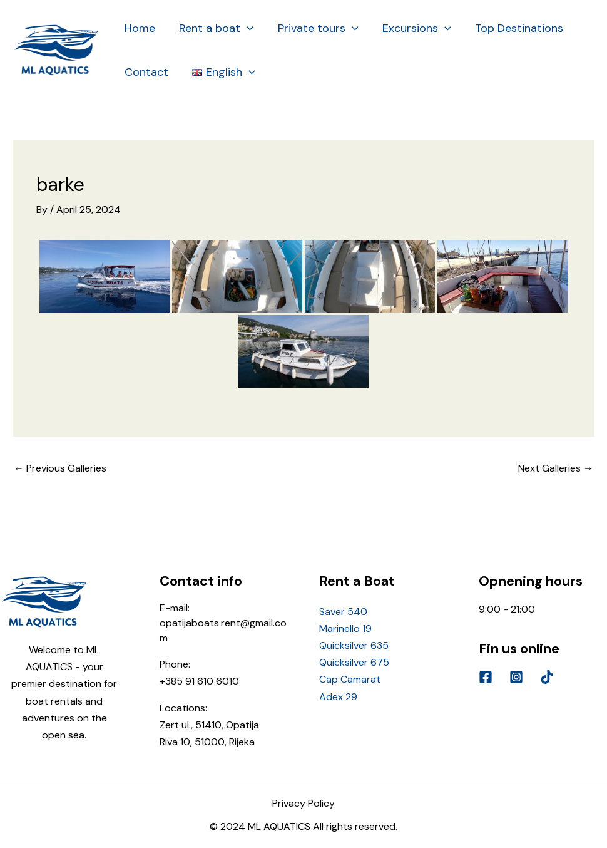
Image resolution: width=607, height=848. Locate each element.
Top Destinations (512, 28)
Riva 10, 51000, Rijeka (207, 741)
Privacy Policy (303, 803)
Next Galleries (555, 468)
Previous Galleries (60, 468)
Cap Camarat (349, 679)
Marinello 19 (345, 628)
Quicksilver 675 (354, 662)
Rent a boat (214, 28)
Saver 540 (343, 611)
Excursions (411, 28)
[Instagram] (516, 677)
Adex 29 (338, 696)
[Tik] (547, 677)
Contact (146, 72)
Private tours (314, 28)
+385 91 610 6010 (199, 681)
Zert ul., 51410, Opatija (209, 725)
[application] (245, 28)
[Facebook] (485, 677)
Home (139, 28)
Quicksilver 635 (354, 645)
